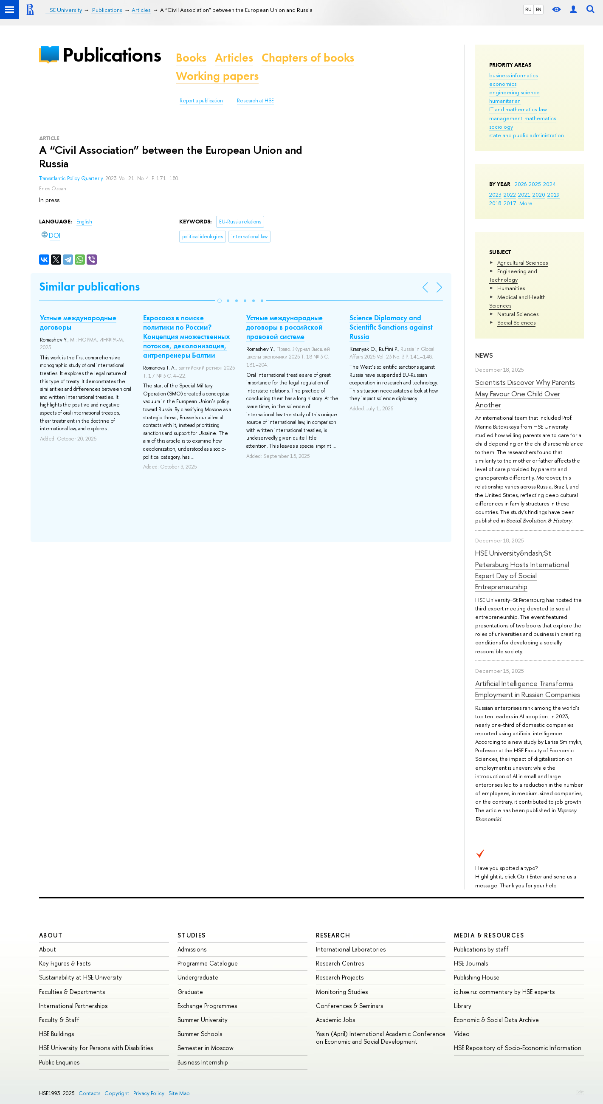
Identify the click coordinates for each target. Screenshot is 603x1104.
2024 (549, 184)
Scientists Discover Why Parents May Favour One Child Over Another (525, 393)
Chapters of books (308, 57)
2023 (495, 194)
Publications (111, 55)
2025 (535, 184)
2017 (510, 203)
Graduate (190, 992)
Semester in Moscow (206, 1048)
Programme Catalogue (208, 963)
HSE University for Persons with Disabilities (96, 1048)
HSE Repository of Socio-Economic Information (517, 1048)
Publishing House (476, 977)
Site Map (179, 1093)
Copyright (116, 1093)
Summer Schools (200, 1034)
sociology (501, 126)
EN (538, 9)
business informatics (513, 75)
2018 (495, 203)
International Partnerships (73, 1006)
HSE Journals (471, 963)
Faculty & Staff (59, 1020)
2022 (510, 194)
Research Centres (340, 963)
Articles (234, 57)
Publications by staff (481, 949)
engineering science (514, 92)
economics (502, 84)
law (543, 109)
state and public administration (526, 135)
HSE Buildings (56, 1034)
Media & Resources (489, 935)
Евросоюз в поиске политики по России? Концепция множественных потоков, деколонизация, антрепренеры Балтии (186, 336)
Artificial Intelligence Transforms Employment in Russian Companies (527, 688)
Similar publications (89, 286)
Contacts (89, 1093)
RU (528, 9)
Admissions (192, 949)
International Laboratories (351, 949)
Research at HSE (255, 100)
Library (462, 1006)
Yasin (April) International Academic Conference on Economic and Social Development (380, 1037)
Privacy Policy (148, 1093)
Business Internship (203, 1062)
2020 (539, 194)
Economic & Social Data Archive (496, 1020)
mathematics (540, 118)
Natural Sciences (517, 314)
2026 (521, 184)
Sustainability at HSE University (80, 977)
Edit (580, 1092)
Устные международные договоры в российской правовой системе (284, 327)
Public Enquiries (59, 1062)
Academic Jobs (335, 1020)
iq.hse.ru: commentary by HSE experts (504, 992)
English (84, 221)
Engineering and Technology (513, 275)
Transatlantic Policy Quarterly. (72, 178)
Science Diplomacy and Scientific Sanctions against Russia (391, 327)
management (505, 118)
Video (462, 1034)
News (484, 355)
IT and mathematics (513, 109)
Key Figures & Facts (64, 963)
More (526, 203)
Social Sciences (516, 322)
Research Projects (339, 977)
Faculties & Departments (72, 992)
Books (191, 57)
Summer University (203, 1020)
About (51, 935)
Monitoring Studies (342, 992)
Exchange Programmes (207, 1006)
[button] (219, 300)
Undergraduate (198, 977)
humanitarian (505, 100)
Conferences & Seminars (349, 1006)
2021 (524, 194)
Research (333, 935)
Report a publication (201, 100)
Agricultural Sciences (522, 262)
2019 (553, 194)
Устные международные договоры (78, 322)
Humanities (511, 288)
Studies (192, 935)
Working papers (217, 75)
